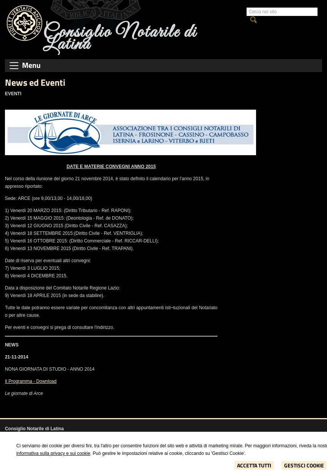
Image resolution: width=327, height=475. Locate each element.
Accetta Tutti (254, 465)
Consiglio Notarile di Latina (120, 38)
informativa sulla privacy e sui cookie (53, 453)
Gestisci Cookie (304, 465)
